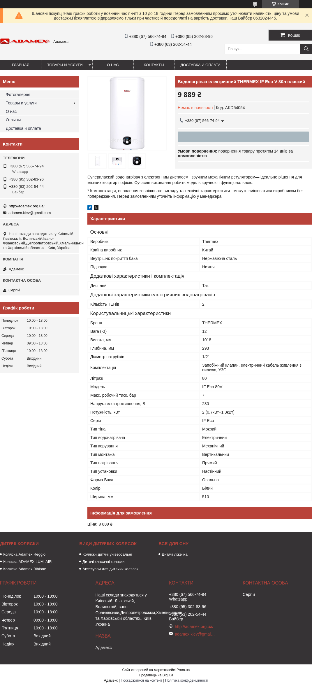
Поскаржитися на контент (141, 680)
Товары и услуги (65, 65)
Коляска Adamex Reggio (24, 554)
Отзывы (13, 120)
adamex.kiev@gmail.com (29, 213)
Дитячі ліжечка (174, 554)
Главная (20, 65)
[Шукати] (306, 49)
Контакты (154, 65)
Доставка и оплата (201, 65)
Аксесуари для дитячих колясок (110, 569)
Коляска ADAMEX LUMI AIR (27, 561)
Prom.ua (183, 670)
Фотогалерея (18, 94)
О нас (113, 65)
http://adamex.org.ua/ (27, 206)
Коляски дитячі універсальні (107, 554)
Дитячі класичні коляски (103, 561)
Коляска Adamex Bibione (24, 569)
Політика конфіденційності (186, 680)
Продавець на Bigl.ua (156, 675)
